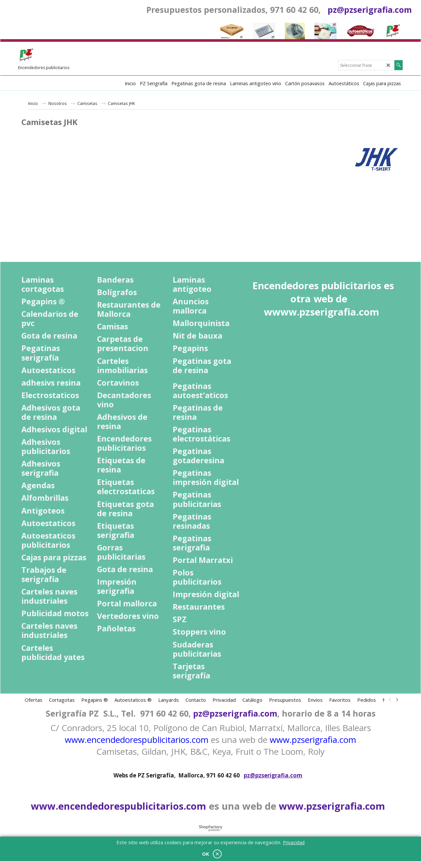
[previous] (390, 700)
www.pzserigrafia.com (313, 740)
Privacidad (294, 842)
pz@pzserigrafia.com (370, 9)
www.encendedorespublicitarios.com (137, 740)
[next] (397, 700)
